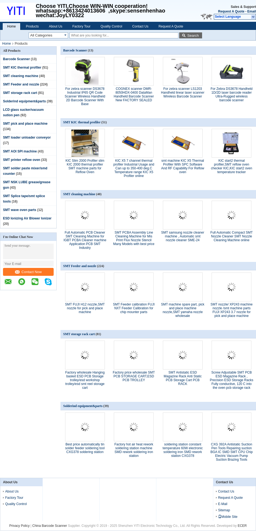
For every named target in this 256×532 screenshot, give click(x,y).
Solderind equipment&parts (24, 101)
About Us (55, 26)
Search (193, 35)
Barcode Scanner (16, 59)
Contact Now (28, 272)
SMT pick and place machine (25, 124)
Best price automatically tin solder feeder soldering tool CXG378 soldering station (85, 448)
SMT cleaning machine (20, 76)
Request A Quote (231, 11)
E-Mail (222, 504)
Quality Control (111, 26)
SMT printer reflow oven (21, 160)
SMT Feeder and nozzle (21, 84)
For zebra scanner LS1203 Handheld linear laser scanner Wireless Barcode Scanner (182, 92)
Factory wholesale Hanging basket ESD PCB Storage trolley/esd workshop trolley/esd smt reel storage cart (85, 380)
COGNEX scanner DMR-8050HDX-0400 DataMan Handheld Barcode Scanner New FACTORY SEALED (134, 94)
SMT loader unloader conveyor (27, 137)
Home (11, 26)
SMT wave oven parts (19, 210)
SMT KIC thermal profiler (22, 67)
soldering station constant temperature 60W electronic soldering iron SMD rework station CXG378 (183, 450)
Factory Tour (81, 26)
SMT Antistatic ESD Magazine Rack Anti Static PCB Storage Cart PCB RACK (183, 378)
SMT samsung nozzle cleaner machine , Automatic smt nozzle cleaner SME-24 (182, 236)
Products (32, 26)
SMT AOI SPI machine (20, 151)
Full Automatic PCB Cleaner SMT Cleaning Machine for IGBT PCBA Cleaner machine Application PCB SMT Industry (84, 240)
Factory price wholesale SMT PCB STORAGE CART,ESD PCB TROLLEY (134, 376)
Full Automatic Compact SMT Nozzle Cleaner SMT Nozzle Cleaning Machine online (232, 236)
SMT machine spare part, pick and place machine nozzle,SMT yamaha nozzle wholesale (182, 310)
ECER (242, 526)
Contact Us (140, 26)
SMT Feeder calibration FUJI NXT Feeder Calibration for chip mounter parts (134, 308)
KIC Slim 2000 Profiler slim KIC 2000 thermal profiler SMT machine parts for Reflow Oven (84, 166)
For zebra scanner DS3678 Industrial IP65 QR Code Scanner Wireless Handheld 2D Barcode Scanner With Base (85, 96)
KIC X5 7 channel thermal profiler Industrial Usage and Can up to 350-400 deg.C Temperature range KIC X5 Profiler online (133, 168)
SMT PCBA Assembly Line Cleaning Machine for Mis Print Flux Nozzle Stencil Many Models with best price (133, 238)
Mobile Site (227, 517)
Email (251, 11)
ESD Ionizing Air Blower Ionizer (27, 218)
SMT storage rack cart (20, 93)
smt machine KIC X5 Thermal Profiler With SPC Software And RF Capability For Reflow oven (182, 166)
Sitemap (224, 510)
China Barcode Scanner (49, 526)
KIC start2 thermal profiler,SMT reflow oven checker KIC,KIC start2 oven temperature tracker (231, 166)
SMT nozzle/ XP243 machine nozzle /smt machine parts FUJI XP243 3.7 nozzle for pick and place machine (232, 310)
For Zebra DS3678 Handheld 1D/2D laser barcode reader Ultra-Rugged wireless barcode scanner (231, 94)
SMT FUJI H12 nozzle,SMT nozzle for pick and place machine (85, 308)
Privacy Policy (19, 526)
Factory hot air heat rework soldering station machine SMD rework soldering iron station (133, 450)
